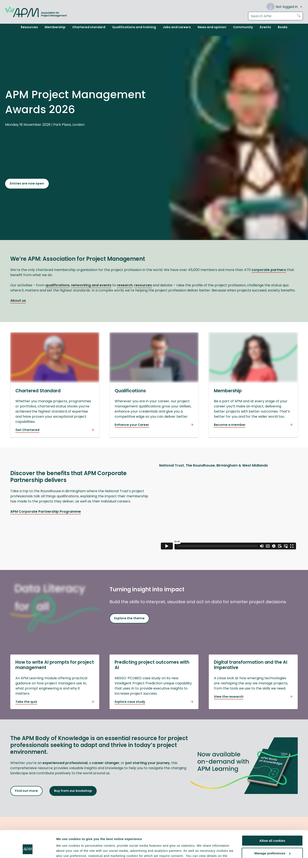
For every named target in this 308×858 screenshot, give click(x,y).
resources (143, 285)
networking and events (91, 285)
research (125, 285)
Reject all (272, 842)
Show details (66, 849)
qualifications (57, 285)
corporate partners (269, 269)
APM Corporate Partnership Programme (45, 511)
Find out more (26, 791)
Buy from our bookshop (73, 791)
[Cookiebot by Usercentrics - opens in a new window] (27, 849)
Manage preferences (272, 830)
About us (18, 300)
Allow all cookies (272, 817)
